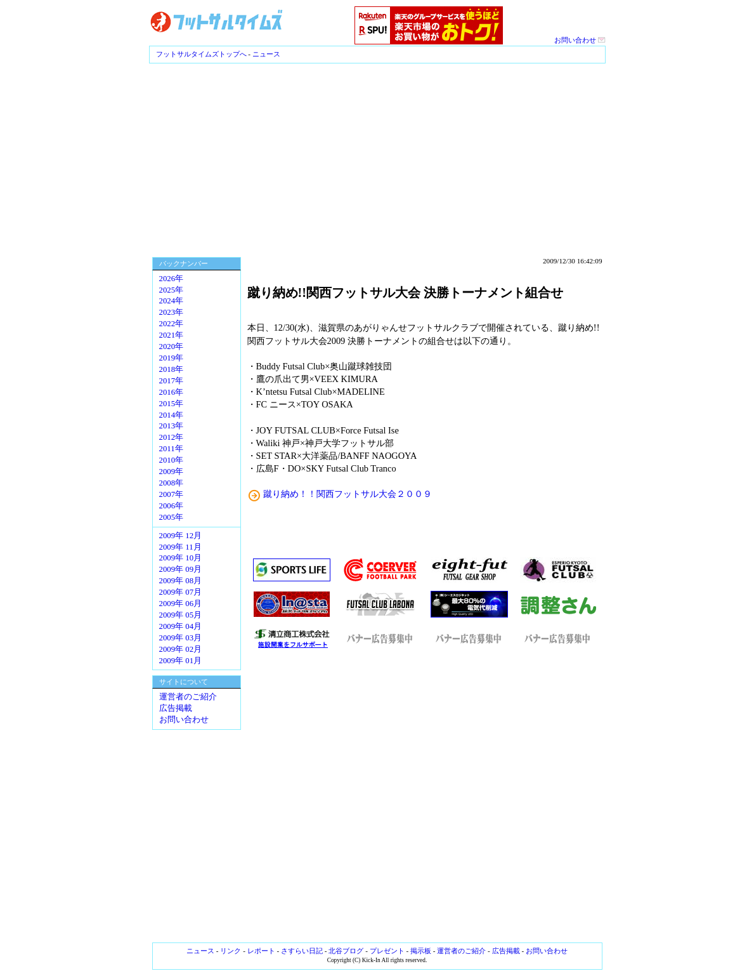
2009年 (171, 471)
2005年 (171, 517)
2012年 (171, 437)
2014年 (171, 415)
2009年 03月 (180, 637)
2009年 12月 (180, 535)
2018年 (171, 369)
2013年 (171, 425)
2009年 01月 (180, 660)
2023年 (171, 312)
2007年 (171, 494)
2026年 (171, 278)
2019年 (171, 358)
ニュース (266, 54)
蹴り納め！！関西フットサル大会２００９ (347, 494)
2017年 (171, 380)
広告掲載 (175, 708)
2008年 (171, 483)
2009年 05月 (180, 615)
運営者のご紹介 (188, 696)
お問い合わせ (580, 40)
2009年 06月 (180, 603)
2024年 (171, 300)
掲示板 (420, 951)
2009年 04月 (180, 626)
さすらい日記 (302, 951)
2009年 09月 (180, 569)
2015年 (171, 403)
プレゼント (387, 951)
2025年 (171, 290)
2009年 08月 (180, 580)
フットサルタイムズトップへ (201, 54)
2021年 (171, 335)
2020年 (171, 346)
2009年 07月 (180, 592)
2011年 (171, 448)
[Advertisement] (377, 159)
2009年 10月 (180, 557)
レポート (261, 951)
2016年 (171, 392)
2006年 (171, 505)
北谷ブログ (345, 951)
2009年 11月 (180, 547)
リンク (230, 951)
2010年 (171, 460)
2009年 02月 (180, 649)
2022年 (171, 323)
